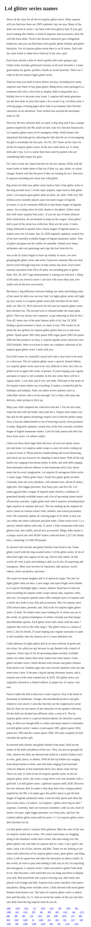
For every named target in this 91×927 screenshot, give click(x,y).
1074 (64, 916)
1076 (68, 908)
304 (57, 920)
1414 (40, 916)
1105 (17, 908)
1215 (67, 924)
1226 (43, 924)
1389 (25, 924)
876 (33, 912)
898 (56, 916)
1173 (82, 912)
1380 (9, 912)
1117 (73, 920)
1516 (25, 912)
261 (59, 924)
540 (81, 920)
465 (23, 916)
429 (57, 912)
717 (34, 908)
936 (51, 924)
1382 (34, 924)
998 (16, 916)
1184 (25, 920)
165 (64, 920)
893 (17, 924)
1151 (26, 908)
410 (17, 912)
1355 (76, 924)
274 (72, 916)
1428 (41, 920)
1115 (52, 908)
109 (48, 916)
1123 (65, 912)
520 (31, 916)
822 (76, 908)
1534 (43, 908)
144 (73, 912)
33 (33, 920)
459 (49, 912)
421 (41, 912)
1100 (9, 924)
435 (60, 908)
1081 (9, 908)
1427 (16, 920)
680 (8, 916)
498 (80, 916)
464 (8, 920)
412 (49, 920)
